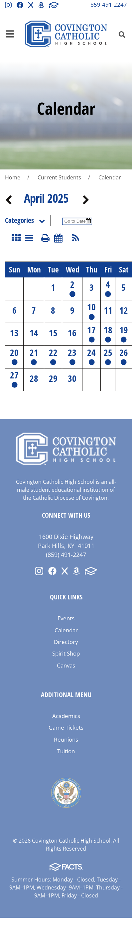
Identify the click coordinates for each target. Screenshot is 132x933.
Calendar (66, 630)
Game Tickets (66, 727)
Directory (66, 642)
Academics (66, 716)
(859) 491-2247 (66, 555)
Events (66, 618)
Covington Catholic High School (66, 34)
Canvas (66, 665)
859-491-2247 (108, 4)
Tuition (66, 751)
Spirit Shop (66, 653)
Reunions (66, 739)
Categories (27, 220)
